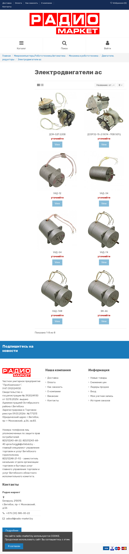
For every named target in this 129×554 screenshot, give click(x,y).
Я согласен (14, 546)
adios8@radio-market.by (19, 519)
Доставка (7, 3)
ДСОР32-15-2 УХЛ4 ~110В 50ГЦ (104, 134)
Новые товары (98, 378)
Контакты (7, 7)
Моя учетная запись (101, 396)
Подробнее (11, 530)
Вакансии (52, 396)
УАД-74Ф (57, 311)
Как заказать (31, 3)
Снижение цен (98, 382)
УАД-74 (104, 252)
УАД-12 (57, 193)
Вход (93, 391)
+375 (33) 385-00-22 (18, 513)
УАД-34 (104, 193)
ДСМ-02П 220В (57, 134)
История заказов (100, 400)
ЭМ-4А (104, 311)
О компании (46, 3)
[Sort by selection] (105, 85)
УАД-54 (57, 252)
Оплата (18, 3)
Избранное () (118, 3)
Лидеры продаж (99, 387)
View (57, 144)
